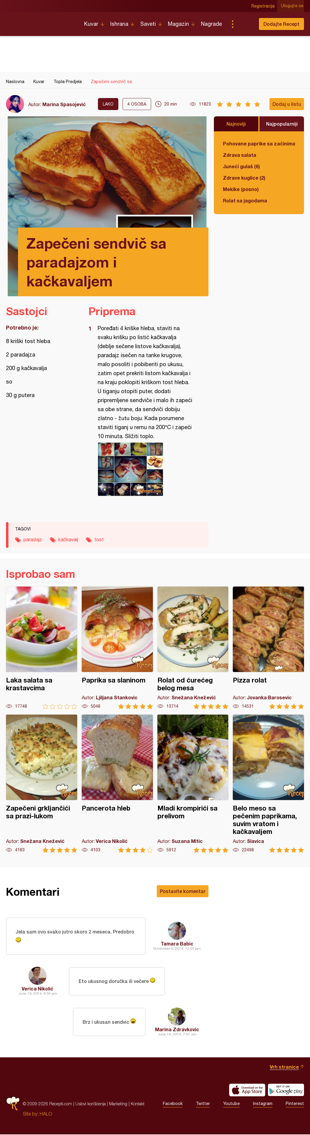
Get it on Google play (286, 1090)
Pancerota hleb (117, 784)
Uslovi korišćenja (90, 1104)
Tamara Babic (177, 944)
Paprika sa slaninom (117, 648)
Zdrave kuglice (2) (244, 178)
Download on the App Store (247, 1090)
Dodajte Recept (281, 24)
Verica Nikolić (37, 989)
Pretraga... (244, 24)
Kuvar (91, 24)
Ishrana (119, 24)
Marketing (118, 1104)
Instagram (262, 1104)
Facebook (173, 1104)
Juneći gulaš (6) (241, 166)
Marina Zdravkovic (177, 1030)
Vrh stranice (284, 1067)
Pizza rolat (268, 648)
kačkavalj (68, 539)
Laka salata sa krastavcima (41, 648)
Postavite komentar (182, 891)
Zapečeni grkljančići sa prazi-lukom (41, 784)
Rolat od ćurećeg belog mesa (193, 648)
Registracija (263, 6)
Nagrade (211, 24)
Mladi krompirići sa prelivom (193, 784)
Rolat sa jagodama (245, 200)
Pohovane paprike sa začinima (259, 143)
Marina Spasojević (64, 104)
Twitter (203, 1104)
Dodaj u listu (286, 104)
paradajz (32, 539)
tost (99, 539)
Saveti (148, 24)
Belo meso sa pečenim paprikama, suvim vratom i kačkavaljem (268, 784)
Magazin (178, 24)
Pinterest (295, 1104)
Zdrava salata (239, 155)
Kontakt (137, 1104)
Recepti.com (40, 21)
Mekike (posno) (241, 189)
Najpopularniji (282, 124)
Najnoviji (236, 124)
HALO (46, 1114)
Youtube (231, 1104)
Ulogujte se (292, 6)
